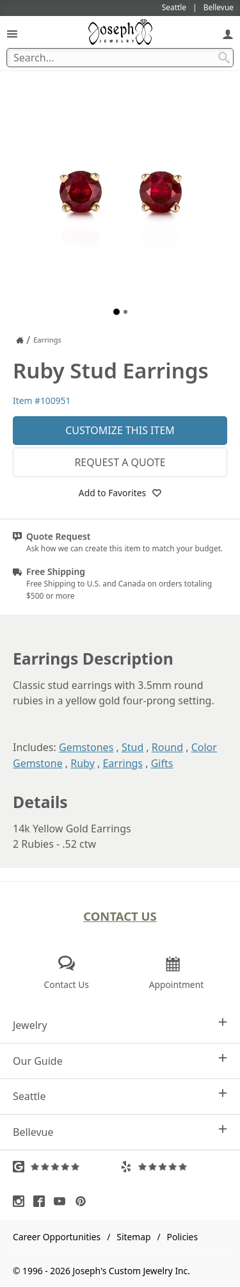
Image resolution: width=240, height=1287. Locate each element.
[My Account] (228, 33)
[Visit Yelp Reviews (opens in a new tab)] (174, 1166)
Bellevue (120, 1131)
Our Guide (120, 1060)
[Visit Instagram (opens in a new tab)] (22, 1201)
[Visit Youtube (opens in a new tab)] (63, 1201)
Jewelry (120, 1024)
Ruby (82, 763)
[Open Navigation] (12, 33)
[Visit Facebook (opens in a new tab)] (42, 1201)
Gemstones (86, 747)
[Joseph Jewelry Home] (20, 340)
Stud (132, 747)
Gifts (162, 763)
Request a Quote (119, 462)
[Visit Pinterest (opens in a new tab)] (84, 1201)
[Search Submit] (224, 57)
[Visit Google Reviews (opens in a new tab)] (66, 1166)
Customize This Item (120, 430)
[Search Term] (120, 57)
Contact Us (120, 916)
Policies (182, 1237)
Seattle (120, 1096)
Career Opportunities (56, 1237)
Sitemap (133, 1237)
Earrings (122, 763)
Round (167, 747)
